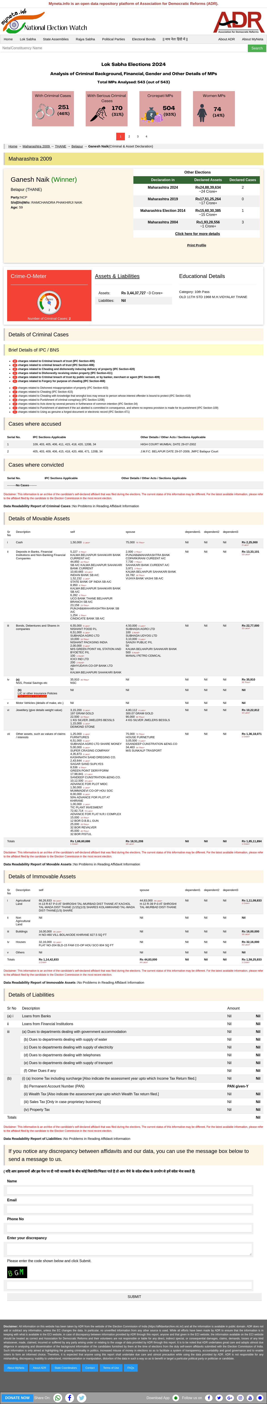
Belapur (77, 146)
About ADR (226, 39)
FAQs (130, 1367)
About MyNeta (252, 39)
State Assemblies (56, 39)
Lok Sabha (28, 39)
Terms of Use (111, 1367)
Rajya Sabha (85, 39)
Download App (158, 1398)
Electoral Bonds (143, 39)
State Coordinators (66, 1367)
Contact (90, 1367)
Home (8, 39)
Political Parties (113, 39)
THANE (60, 146)
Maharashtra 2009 (37, 146)
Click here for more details (197, 234)
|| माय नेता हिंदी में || (175, 39)
